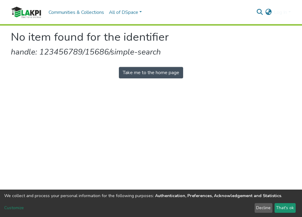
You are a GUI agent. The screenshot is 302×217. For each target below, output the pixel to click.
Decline (263, 208)
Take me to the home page (151, 72)
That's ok (285, 208)
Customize (14, 208)
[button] (268, 12)
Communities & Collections (76, 12)
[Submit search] (259, 12)
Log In (280, 12)
